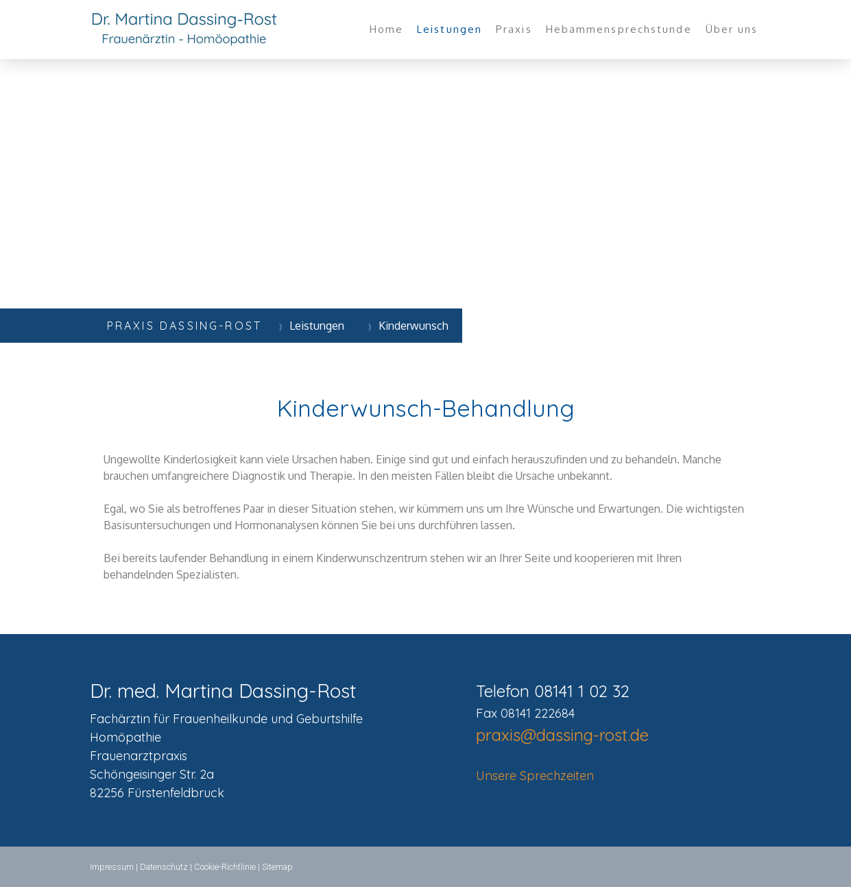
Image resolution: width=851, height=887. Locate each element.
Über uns (732, 29)
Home (386, 29)
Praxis (514, 29)
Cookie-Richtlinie (225, 867)
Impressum (112, 867)
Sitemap (277, 867)
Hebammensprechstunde (619, 29)
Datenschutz (164, 867)
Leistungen (449, 29)
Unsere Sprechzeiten (535, 775)
